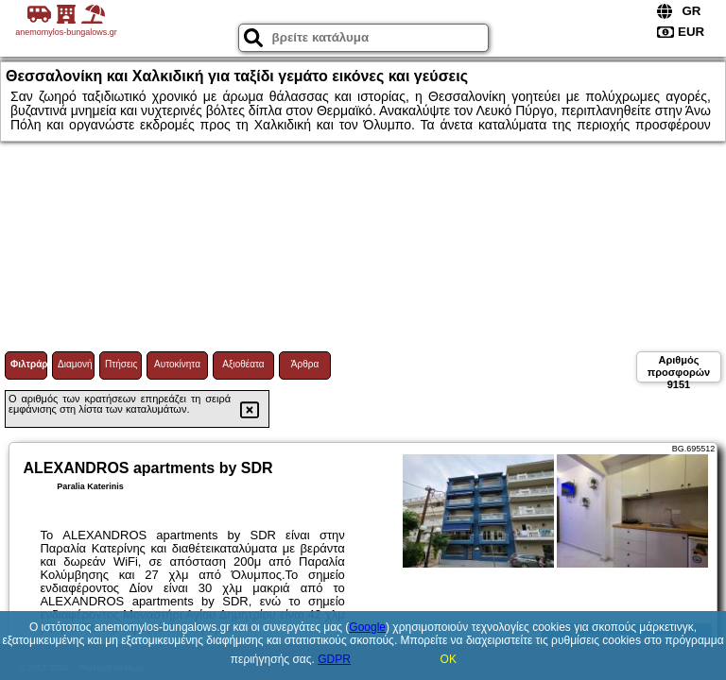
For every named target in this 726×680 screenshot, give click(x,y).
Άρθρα (305, 364)
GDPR (334, 659)
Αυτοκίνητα (177, 364)
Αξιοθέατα (243, 364)
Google (367, 627)
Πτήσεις (121, 364)
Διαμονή (75, 364)
